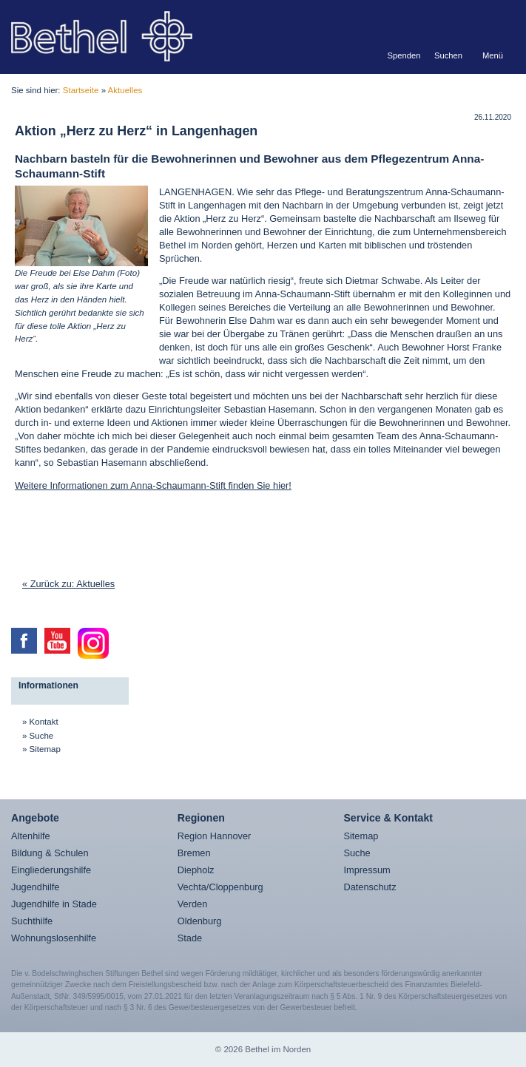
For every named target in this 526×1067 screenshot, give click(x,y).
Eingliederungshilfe (51, 869)
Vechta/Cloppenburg (220, 886)
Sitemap (45, 749)
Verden (193, 904)
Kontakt (44, 721)
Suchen (448, 55)
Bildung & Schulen (50, 852)
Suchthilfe (32, 921)
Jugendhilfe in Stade (54, 904)
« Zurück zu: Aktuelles (68, 583)
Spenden (404, 55)
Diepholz (196, 869)
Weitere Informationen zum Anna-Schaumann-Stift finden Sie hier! (153, 485)
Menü (492, 55)
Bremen (194, 852)
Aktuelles (125, 90)
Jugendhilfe (35, 886)
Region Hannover (215, 835)
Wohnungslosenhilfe (53, 938)
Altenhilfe (30, 835)
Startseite (81, 90)
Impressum (366, 869)
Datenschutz (369, 886)
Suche (42, 735)
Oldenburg (200, 921)
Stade (190, 938)
